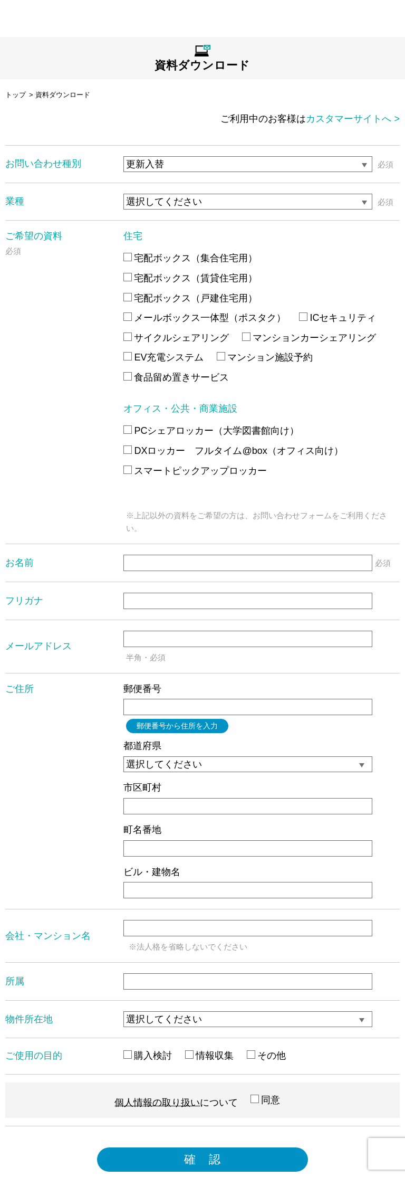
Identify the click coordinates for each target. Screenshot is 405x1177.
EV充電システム (163, 357)
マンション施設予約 (265, 357)
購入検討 (147, 1055)
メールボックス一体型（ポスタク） (204, 317)
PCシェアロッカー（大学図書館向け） (211, 430)
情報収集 (209, 1055)
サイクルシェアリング (176, 338)
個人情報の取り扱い (157, 1102)
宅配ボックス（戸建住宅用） (190, 298)
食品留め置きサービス (176, 377)
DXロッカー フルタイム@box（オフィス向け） (233, 450)
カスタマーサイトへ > (353, 118)
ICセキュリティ (337, 317)
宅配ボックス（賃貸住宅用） (190, 278)
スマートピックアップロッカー (195, 471)
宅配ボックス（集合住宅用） (190, 258)
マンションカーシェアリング (309, 338)
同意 (265, 1100)
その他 (266, 1055)
